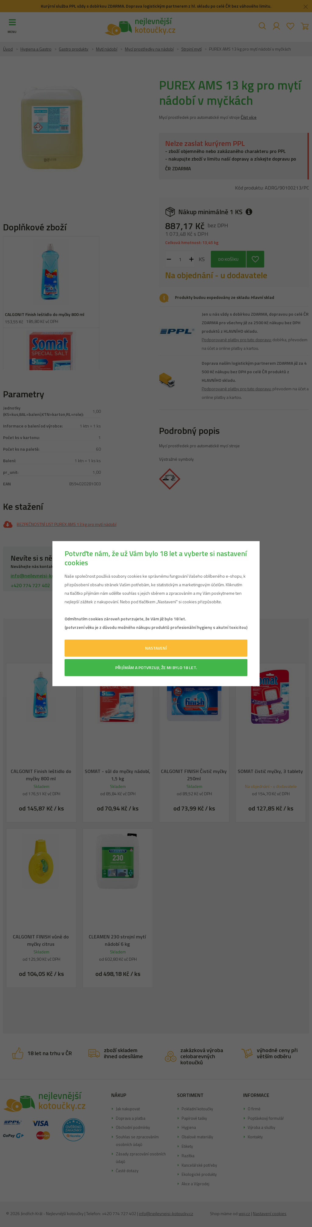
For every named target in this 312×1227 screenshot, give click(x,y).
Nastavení (156, 648)
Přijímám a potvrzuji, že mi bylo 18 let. (156, 667)
